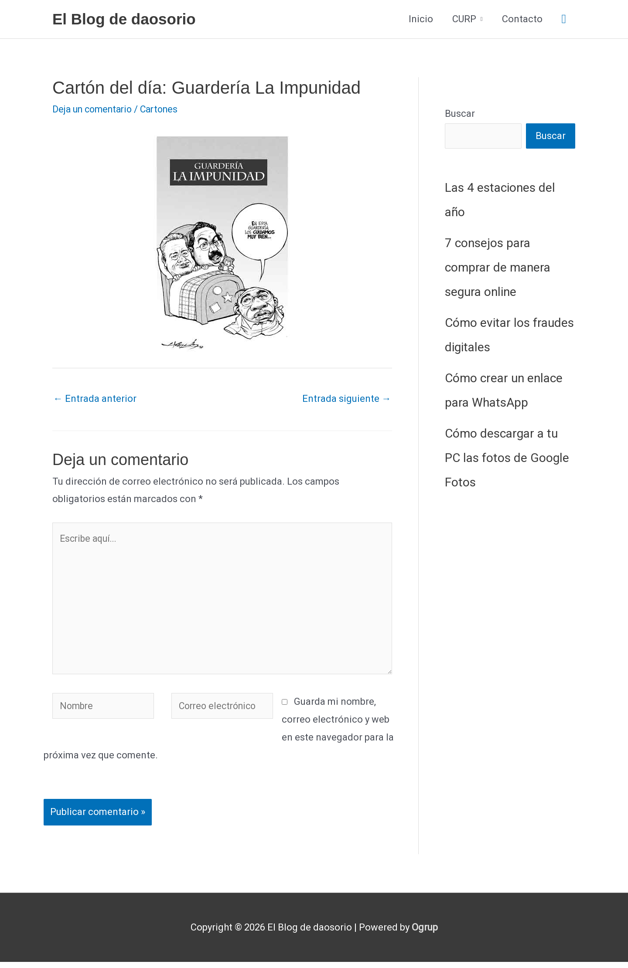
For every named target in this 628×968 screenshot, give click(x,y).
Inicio (421, 19)
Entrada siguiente (346, 398)
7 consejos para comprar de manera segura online (497, 267)
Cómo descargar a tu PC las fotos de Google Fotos (507, 458)
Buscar (460, 113)
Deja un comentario (94, 109)
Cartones (166, 109)
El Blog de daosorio (124, 18)
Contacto (522, 19)
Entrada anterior (95, 398)
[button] (564, 19)
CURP (464, 19)
